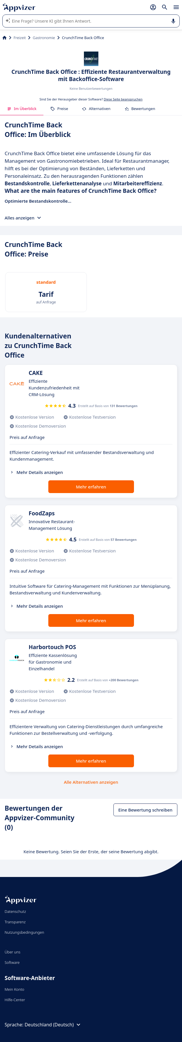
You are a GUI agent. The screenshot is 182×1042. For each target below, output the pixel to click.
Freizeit (20, 37)
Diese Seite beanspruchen (123, 99)
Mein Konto (14, 989)
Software (12, 962)
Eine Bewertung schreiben (145, 810)
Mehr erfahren (91, 487)
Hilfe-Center (15, 999)
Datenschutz (15, 911)
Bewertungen (139, 108)
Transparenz (15, 921)
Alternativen (96, 108)
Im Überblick (21, 108)
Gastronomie (44, 37)
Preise (59, 108)
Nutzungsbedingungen (24, 932)
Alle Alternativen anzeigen (91, 782)
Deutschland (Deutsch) (53, 1024)
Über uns (12, 952)
